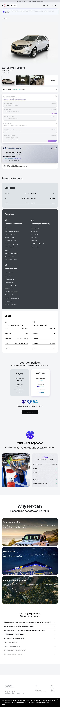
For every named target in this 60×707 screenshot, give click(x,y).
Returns (51, 690)
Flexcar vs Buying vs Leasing (41, 691)
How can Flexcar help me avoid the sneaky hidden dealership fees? (30, 630)
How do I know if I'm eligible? (30, 654)
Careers (37, 693)
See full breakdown (30, 412)
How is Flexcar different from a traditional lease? (30, 626)
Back (4, 19)
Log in (54, 5)
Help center (52, 691)
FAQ (36, 686)
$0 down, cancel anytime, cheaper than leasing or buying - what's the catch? (30, 622)
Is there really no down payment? (30, 638)
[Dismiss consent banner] (57, 699)
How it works (46, 5)
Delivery (52, 688)
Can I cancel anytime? (30, 642)
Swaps (51, 689)
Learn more (41, 1)
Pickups (51, 686)
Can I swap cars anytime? (30, 646)
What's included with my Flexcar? (30, 634)
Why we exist (38, 690)
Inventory (37, 688)
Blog (36, 689)
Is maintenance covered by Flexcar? (30, 650)
